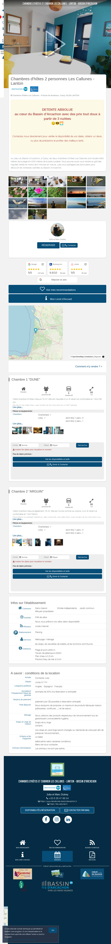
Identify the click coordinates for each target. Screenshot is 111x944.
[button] (70, 245)
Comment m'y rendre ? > (90, 366)
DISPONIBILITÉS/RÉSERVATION (42, 810)
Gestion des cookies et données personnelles (20, 940)
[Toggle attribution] (105, 356)
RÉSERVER (50, 245)
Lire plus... (20, 407)
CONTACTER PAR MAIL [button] (78, 810)
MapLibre (99, 357)
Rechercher (84, 445)
